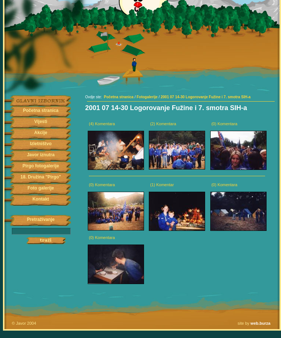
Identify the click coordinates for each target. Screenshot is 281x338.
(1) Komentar (162, 184)
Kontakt (41, 199)
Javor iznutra (41, 154)
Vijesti (40, 121)
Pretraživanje (41, 219)
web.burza (261, 323)
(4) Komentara (102, 124)
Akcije (40, 132)
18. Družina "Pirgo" (40, 177)
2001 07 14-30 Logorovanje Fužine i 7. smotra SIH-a (206, 97)
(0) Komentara (224, 124)
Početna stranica (40, 110)
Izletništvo (41, 143)
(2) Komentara (163, 124)
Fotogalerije (147, 97)
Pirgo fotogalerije (41, 165)
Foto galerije (40, 188)
